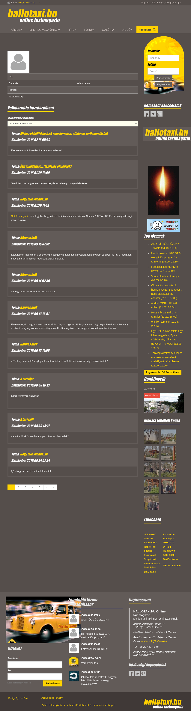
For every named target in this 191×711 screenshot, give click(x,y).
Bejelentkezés (164, 78)
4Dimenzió (150, 534)
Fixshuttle (169, 534)
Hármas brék (28, 238)
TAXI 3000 (169, 555)
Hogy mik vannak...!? (33, 199)
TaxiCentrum (170, 559)
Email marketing (14, 683)
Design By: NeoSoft (18, 698)
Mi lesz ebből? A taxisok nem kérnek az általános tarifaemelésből (64, 134)
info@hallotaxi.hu (26, 2)
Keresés (147, 29)
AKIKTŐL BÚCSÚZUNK (95, 619)
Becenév (153, 51)
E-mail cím (13, 658)
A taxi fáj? (26, 379)
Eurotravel (150, 555)
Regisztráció (163, 84)
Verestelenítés (89, 663)
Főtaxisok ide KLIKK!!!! (94, 648)
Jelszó (152, 64)
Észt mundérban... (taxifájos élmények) (45, 166)
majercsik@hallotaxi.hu (154, 641)
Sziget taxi (150, 559)
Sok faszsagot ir (19, 216)
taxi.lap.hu (150, 571)
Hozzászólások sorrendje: (20, 117)
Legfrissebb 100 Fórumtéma (162, 372)
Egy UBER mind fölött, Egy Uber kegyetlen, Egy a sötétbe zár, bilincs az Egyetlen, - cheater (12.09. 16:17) (167, 339)
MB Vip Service (172, 565)
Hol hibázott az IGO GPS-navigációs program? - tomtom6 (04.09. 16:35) (166, 257)
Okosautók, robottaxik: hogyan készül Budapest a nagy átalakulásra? (99, 681)
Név (9, 670)
